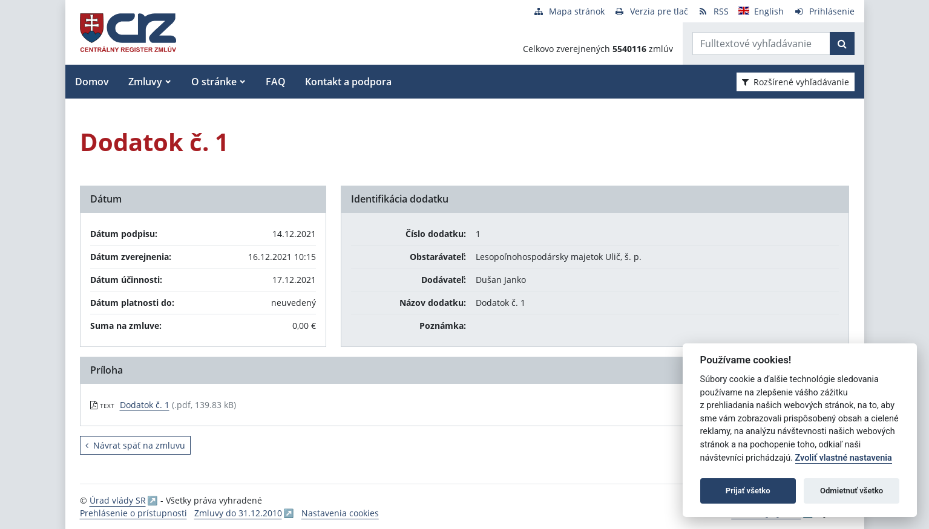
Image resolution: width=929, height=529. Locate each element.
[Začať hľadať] (842, 43)
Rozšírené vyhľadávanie (795, 82)
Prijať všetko (748, 490)
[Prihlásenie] (824, 11)
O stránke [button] (214, 81)
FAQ (276, 81)
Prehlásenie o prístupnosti (133, 513)
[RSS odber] (713, 11)
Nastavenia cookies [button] (340, 513)
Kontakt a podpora (348, 81)
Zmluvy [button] (145, 81)
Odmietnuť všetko (851, 490)
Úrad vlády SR (118, 500)
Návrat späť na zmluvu (135, 445)
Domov (92, 81)
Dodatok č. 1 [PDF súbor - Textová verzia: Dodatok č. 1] (144, 405)
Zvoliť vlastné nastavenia (843, 458)
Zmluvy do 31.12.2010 (238, 513)
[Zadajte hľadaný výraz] (761, 43)
